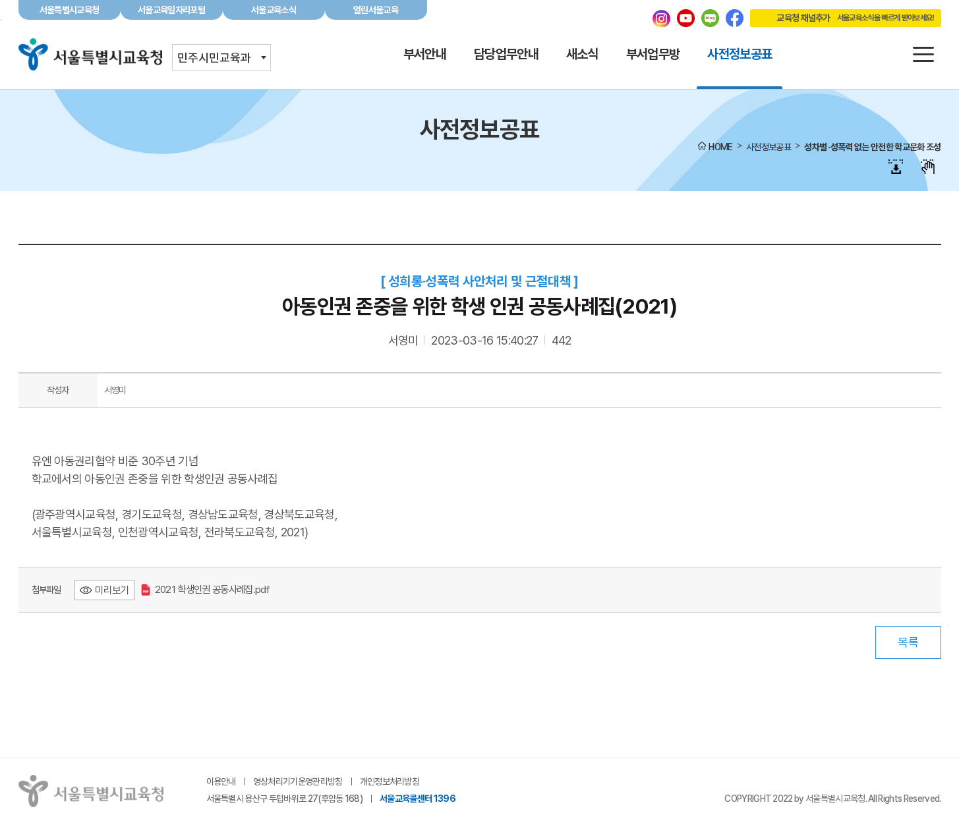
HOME (720, 147)
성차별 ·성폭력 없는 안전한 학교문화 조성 (872, 147)
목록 (908, 642)
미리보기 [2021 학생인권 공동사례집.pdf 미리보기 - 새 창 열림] (112, 590)
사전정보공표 (768, 147)
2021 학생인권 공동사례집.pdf (205, 589)
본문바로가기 (479, 0)
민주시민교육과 (214, 58)
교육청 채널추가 (842, 18)
